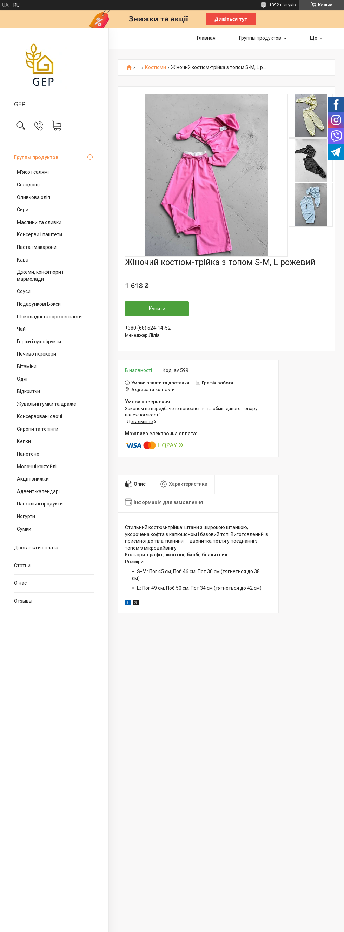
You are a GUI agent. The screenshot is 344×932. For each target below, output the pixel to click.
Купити (157, 308)
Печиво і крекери (36, 354)
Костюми (155, 67)
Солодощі (28, 184)
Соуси (24, 291)
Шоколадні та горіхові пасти (49, 316)
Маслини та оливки (39, 222)
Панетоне (28, 454)
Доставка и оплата (36, 547)
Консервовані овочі (39, 416)
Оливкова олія (33, 197)
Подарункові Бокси (39, 304)
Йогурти (26, 516)
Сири (22, 209)
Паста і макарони (37, 247)
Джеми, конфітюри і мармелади (40, 275)
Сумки (24, 529)
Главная (206, 38)
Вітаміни (27, 366)
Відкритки (28, 391)
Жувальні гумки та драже (46, 404)
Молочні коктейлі (37, 466)
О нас (20, 583)
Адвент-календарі (38, 491)
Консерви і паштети (39, 234)
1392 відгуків (282, 4)
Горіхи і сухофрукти (39, 341)
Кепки (24, 441)
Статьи (22, 565)
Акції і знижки (33, 479)
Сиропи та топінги (37, 429)
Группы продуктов (36, 157)
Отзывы (23, 601)
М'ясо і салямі (33, 172)
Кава (22, 260)
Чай (21, 329)
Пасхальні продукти (40, 504)
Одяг (22, 379)
